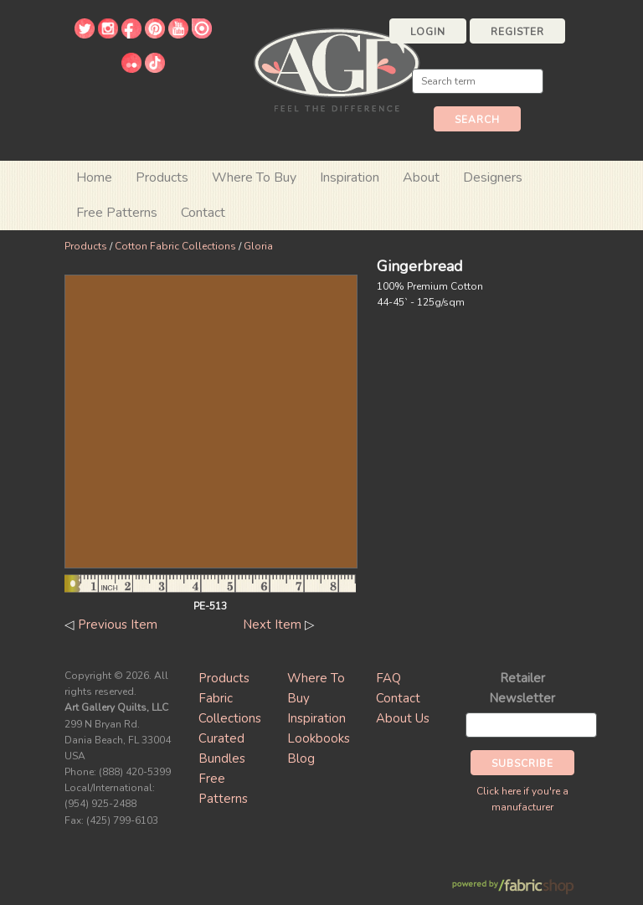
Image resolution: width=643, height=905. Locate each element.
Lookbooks (318, 738)
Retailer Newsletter (522, 688)
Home (94, 177)
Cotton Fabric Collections (175, 246)
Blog (301, 758)
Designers (492, 177)
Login (427, 32)
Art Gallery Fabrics (336, 68)
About (421, 177)
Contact (203, 212)
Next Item (272, 624)
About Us (403, 718)
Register (517, 32)
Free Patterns (116, 212)
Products (85, 246)
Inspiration (349, 177)
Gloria (258, 246)
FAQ (388, 678)
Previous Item (117, 624)
